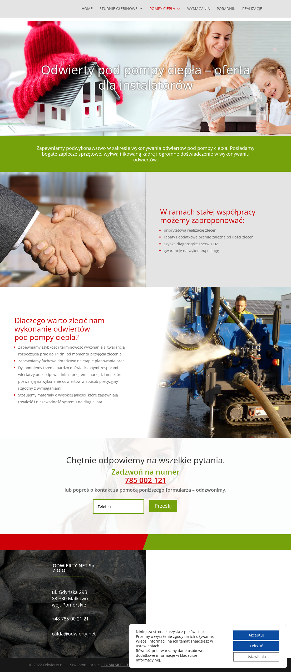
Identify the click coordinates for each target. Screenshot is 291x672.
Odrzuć (255, 645)
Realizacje (252, 9)
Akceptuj (256, 634)
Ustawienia (256, 656)
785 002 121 (145, 480)
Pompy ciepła (162, 9)
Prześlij (163, 505)
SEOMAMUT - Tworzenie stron (128, 664)
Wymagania (198, 9)
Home (87, 9)
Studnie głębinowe (118, 9)
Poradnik (226, 9)
